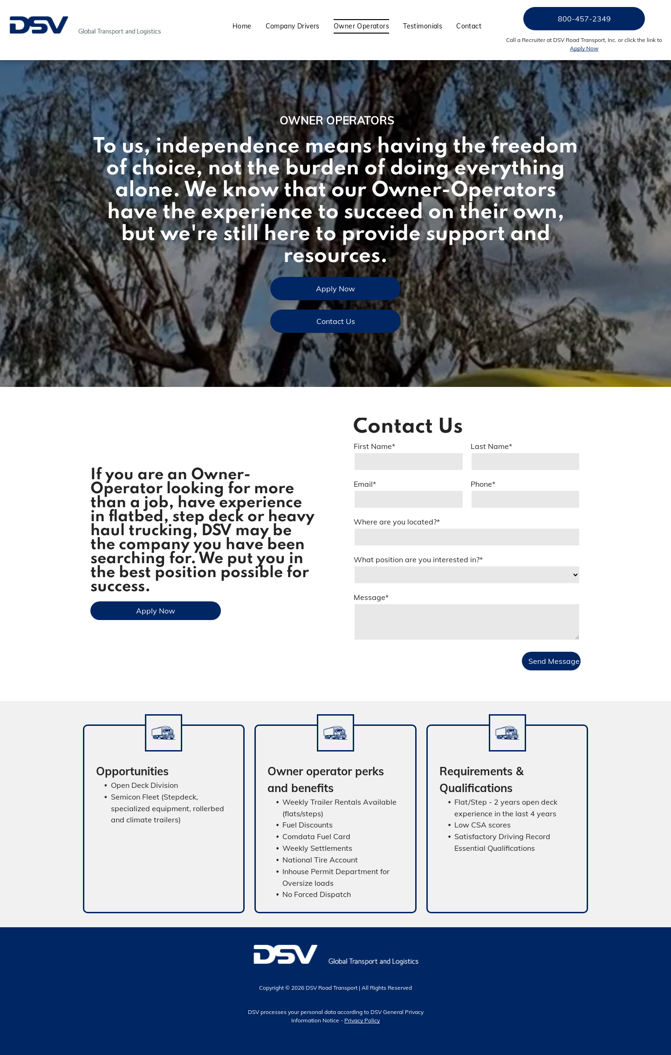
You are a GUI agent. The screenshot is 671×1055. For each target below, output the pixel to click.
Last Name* (491, 446)
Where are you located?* (397, 521)
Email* (365, 484)
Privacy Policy (362, 1020)
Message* (371, 597)
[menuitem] (242, 26)
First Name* (374, 446)
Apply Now (584, 48)
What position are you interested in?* (418, 559)
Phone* (483, 484)
